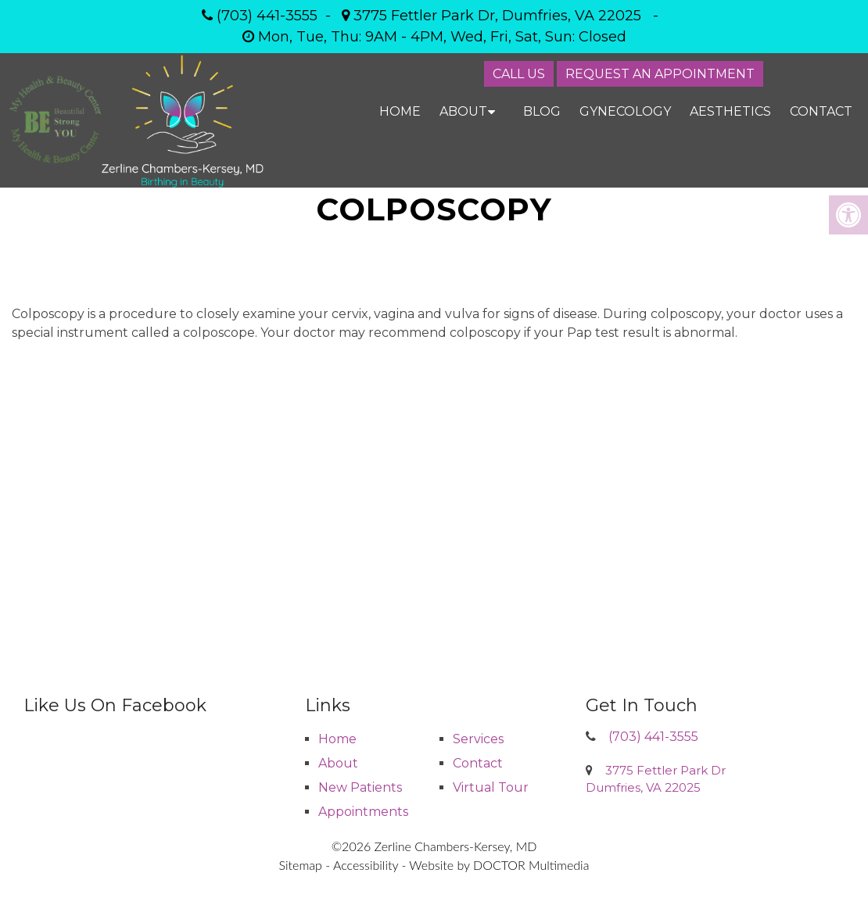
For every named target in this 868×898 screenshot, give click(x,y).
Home (400, 111)
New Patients (360, 787)
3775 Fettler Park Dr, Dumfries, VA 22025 (497, 15)
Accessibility (365, 864)
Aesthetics (730, 111)
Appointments (363, 811)
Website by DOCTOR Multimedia (499, 864)
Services (478, 739)
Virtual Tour (491, 787)
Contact (821, 111)
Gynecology (625, 111)
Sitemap (300, 864)
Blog (542, 111)
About (463, 111)
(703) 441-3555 (267, 15)
